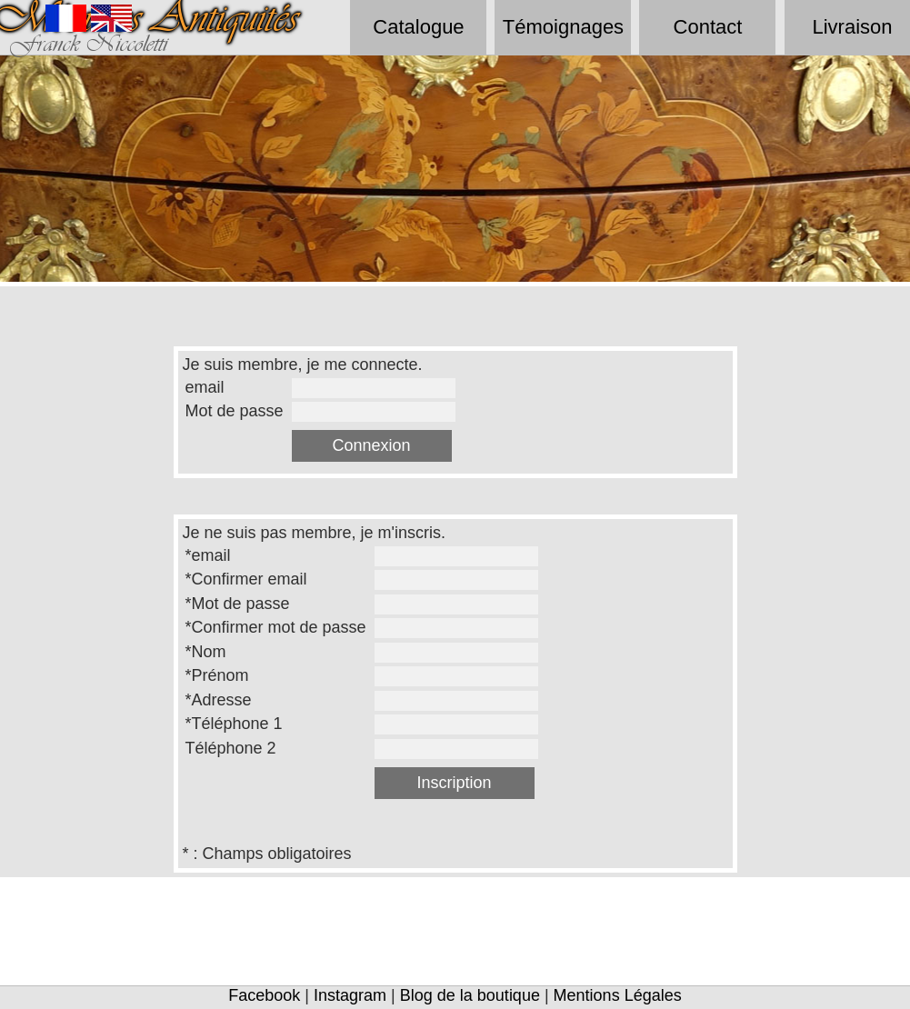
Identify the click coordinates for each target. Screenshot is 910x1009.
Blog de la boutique (470, 995)
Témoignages (563, 26)
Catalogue (418, 26)
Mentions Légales (618, 995)
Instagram (350, 995)
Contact (708, 26)
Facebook (264, 995)
